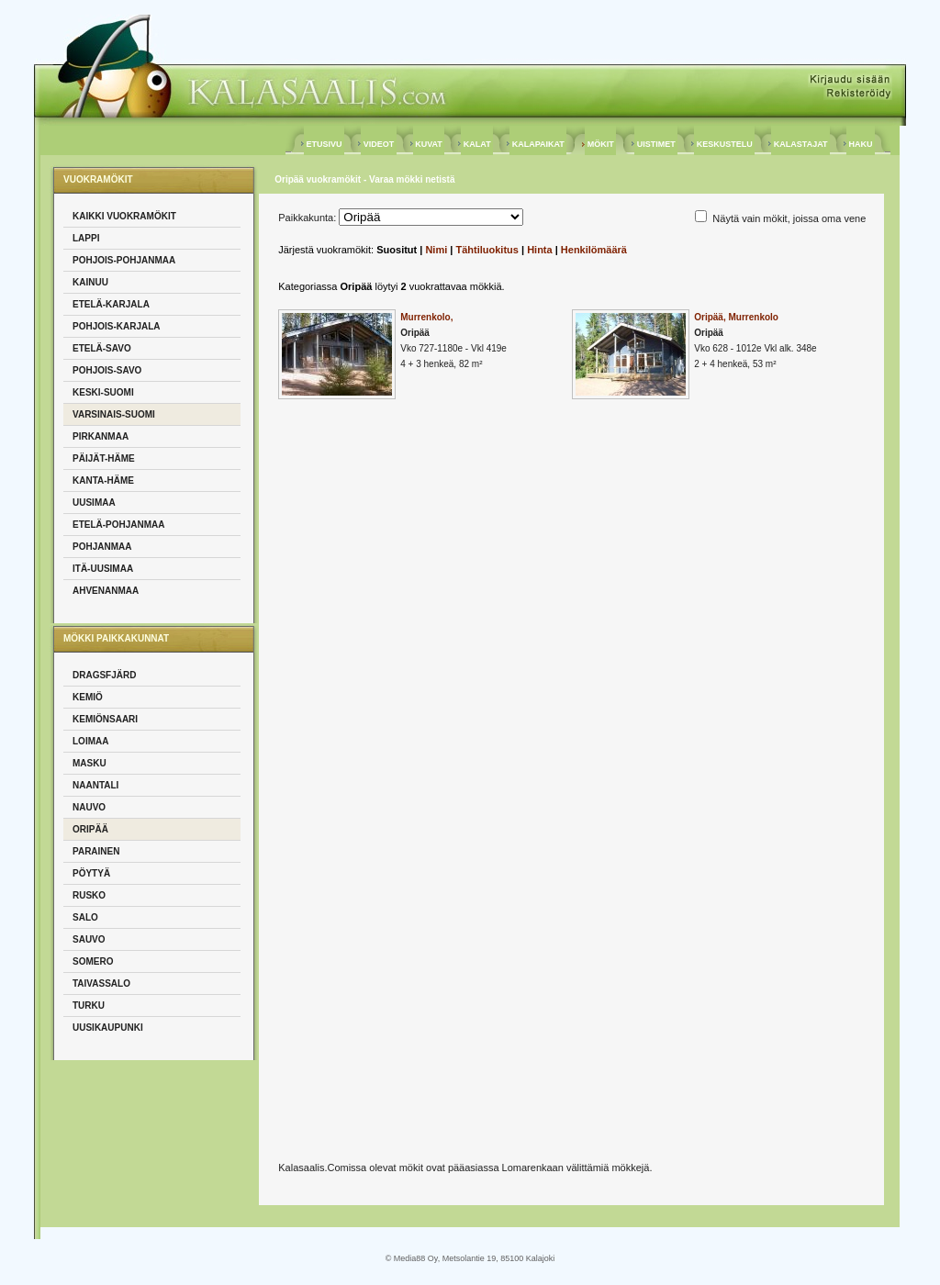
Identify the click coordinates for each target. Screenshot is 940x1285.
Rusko (89, 895)
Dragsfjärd (104, 675)
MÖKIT (600, 144)
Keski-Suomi (103, 392)
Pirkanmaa (101, 436)
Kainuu (90, 282)
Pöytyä (91, 873)
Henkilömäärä (594, 249)
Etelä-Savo (102, 348)
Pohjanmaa (102, 547)
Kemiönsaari (105, 719)
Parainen (96, 851)
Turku (89, 1005)
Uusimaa (94, 502)
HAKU (860, 144)
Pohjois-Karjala (117, 326)
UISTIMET (655, 144)
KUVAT (429, 144)
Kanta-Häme (103, 480)
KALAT (477, 144)
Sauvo (89, 939)
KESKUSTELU (724, 144)
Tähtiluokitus (486, 249)
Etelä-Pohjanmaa (119, 525)
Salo (85, 917)
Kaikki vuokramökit (124, 216)
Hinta (540, 249)
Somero (93, 961)
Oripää (90, 829)
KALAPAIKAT (537, 144)
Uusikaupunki (108, 1027)
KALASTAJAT (800, 144)
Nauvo (89, 807)
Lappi (86, 238)
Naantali (95, 785)
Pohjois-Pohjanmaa (124, 260)
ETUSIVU (324, 144)
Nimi (436, 249)
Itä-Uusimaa (103, 569)
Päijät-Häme (104, 458)
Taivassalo (101, 983)
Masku (89, 763)
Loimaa (90, 741)
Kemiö (88, 697)
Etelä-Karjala (111, 304)
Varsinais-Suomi (114, 414)
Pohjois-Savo (107, 370)
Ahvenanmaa (106, 591)
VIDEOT (379, 144)
